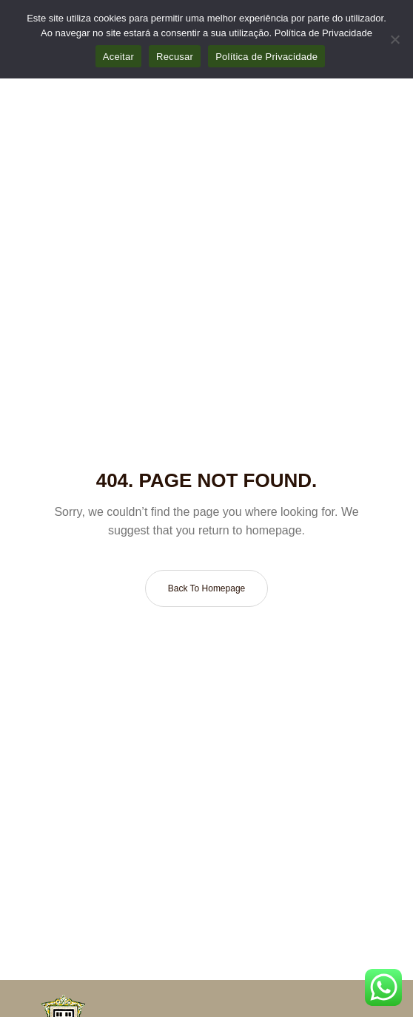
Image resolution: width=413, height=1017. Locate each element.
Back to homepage (207, 588)
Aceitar (118, 56)
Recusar (174, 56)
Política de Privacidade (323, 32)
